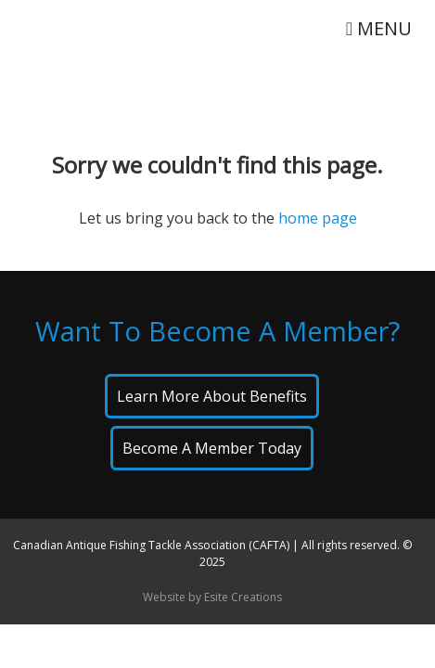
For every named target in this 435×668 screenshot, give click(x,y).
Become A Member (211, 448)
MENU (379, 28)
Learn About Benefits (212, 396)
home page (317, 218)
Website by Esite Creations (212, 597)
